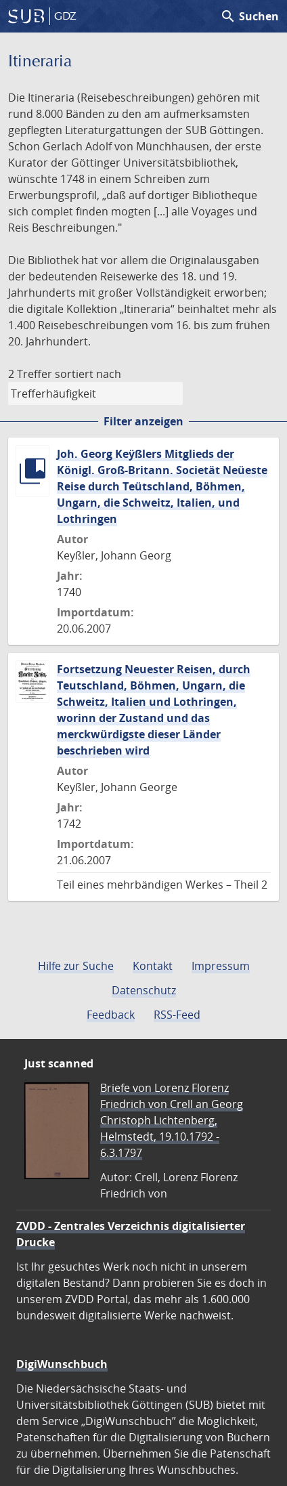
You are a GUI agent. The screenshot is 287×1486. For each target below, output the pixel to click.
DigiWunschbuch (62, 1364)
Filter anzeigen (143, 421)
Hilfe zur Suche (76, 965)
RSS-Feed (177, 1014)
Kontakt (153, 965)
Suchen (249, 16)
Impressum (221, 965)
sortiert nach (88, 373)
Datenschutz (144, 990)
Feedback (111, 1014)
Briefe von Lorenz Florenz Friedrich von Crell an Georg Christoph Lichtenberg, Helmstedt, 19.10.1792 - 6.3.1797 (171, 1120)
